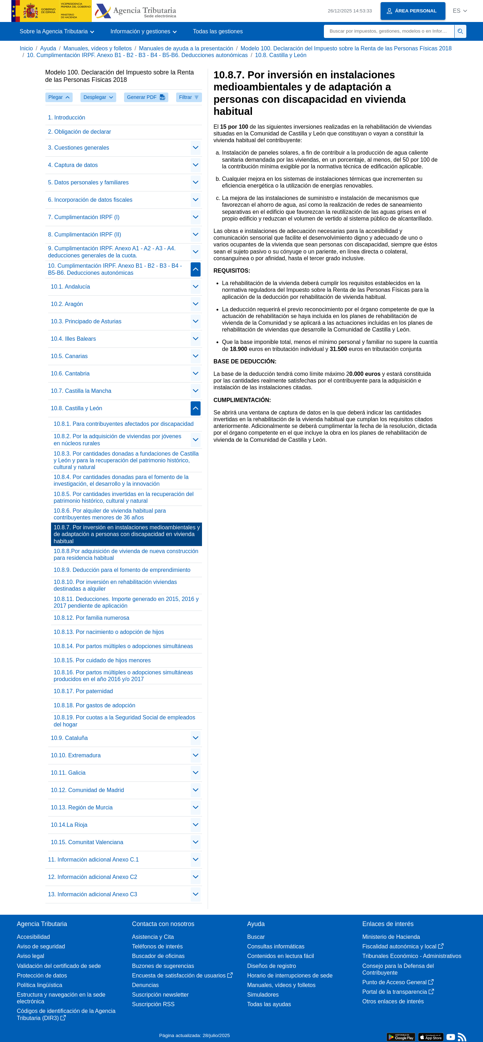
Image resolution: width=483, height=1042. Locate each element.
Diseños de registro (271, 966)
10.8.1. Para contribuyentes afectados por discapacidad (124, 424)
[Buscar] (389, 31)
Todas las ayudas (269, 1004)
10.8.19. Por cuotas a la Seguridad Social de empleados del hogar (124, 720)
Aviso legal (30, 956)
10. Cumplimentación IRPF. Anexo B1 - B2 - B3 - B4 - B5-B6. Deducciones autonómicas (137, 55)
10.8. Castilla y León (281, 55)
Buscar (256, 937)
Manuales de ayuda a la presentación (186, 48)
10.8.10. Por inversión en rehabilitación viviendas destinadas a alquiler (115, 585)
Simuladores (263, 995)
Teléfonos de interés (157, 946)
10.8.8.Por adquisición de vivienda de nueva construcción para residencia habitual (126, 554)
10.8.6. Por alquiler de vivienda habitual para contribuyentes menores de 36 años (110, 514)
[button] (460, 11)
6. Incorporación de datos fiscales (90, 200)
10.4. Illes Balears (73, 339)
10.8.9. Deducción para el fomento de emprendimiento (122, 570)
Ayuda (48, 48)
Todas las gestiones (218, 31)
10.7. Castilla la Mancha (81, 391)
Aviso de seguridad (41, 946)
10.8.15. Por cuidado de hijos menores (102, 660)
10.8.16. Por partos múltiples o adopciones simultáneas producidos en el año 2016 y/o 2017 (123, 675)
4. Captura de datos (73, 165)
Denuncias (145, 985)
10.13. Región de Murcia (82, 807)
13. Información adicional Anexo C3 (92, 894)
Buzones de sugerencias (163, 966)
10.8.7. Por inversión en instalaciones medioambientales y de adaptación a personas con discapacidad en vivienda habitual (127, 534)
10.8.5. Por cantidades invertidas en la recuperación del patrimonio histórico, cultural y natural (124, 497)
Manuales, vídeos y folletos (97, 48)
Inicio (26, 48)
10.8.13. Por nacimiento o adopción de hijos (109, 632)
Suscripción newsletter (160, 995)
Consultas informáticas (276, 946)
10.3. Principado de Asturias (86, 321)
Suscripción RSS (153, 1004)
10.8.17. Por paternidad (83, 691)
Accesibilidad (33, 937)
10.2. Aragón (67, 304)
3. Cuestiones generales (78, 148)
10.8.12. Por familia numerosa (91, 618)
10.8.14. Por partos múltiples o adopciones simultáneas (123, 646)
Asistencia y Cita (153, 937)
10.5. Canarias (69, 356)
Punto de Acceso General (398, 982)
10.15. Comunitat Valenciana (87, 842)
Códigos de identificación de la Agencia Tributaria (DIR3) (66, 1014)
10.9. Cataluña (69, 738)
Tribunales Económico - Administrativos (412, 956)
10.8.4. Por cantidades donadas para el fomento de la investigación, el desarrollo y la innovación (121, 480)
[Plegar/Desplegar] (196, 148)
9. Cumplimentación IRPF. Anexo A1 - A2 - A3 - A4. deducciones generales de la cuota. (112, 251)
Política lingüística (39, 985)
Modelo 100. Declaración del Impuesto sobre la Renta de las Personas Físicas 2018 (346, 48)
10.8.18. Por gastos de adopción (94, 705)
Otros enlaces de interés (393, 1001)
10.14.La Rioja (69, 825)
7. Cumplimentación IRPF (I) (84, 217)
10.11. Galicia (68, 773)
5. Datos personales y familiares (88, 182)
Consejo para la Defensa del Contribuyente (398, 969)
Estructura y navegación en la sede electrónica (61, 998)
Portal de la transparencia (398, 992)
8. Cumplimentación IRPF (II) (84, 235)
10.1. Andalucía (70, 287)
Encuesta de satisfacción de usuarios (182, 976)
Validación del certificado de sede (59, 966)
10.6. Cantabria (70, 373)
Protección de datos (42, 976)
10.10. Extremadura (76, 755)
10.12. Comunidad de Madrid (87, 790)
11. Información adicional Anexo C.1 (93, 860)
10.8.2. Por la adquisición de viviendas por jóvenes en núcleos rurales (117, 439)
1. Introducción (66, 118)
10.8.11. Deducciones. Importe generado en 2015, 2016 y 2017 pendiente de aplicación (126, 602)
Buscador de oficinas (158, 956)
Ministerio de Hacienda (391, 937)
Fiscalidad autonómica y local (403, 946)
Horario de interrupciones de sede (290, 976)
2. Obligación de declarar (79, 132)
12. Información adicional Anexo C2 (92, 877)
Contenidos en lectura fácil (280, 956)
